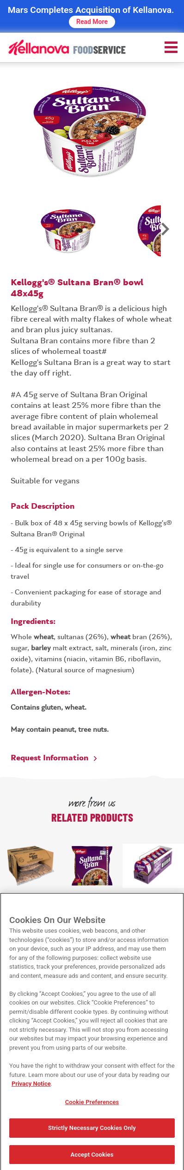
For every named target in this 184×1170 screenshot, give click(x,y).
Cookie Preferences (92, 1104)
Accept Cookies (91, 1157)
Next (164, 234)
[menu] (171, 47)
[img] (66, 47)
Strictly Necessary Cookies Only (92, 1130)
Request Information (49, 758)
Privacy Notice (31, 1086)
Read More (92, 21)
